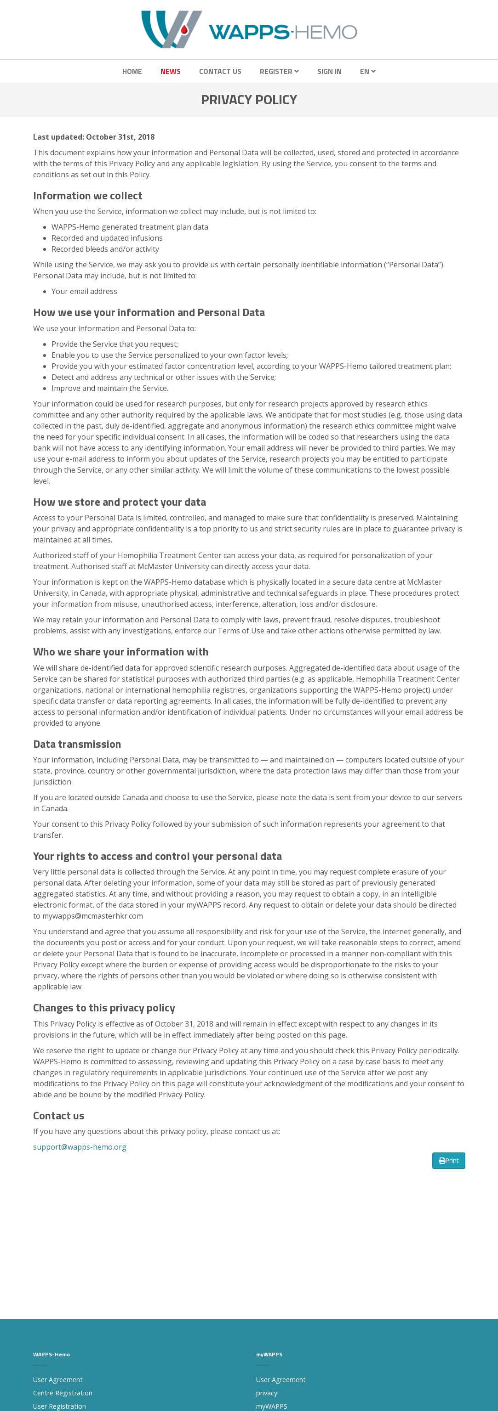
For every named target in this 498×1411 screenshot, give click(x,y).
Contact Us (220, 71)
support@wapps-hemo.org (79, 1147)
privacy (266, 1392)
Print (449, 1160)
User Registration (59, 1406)
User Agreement (58, 1379)
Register (279, 71)
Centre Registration (62, 1392)
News (170, 71)
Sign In (329, 71)
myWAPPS (271, 1406)
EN (368, 71)
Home (132, 71)
